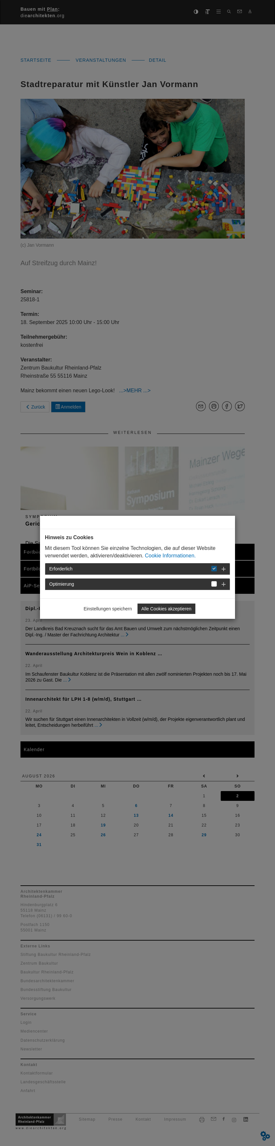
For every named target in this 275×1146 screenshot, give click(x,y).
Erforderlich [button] (61, 568)
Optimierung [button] (61, 584)
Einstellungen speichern (108, 608)
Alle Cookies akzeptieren (166, 608)
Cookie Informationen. (170, 555)
